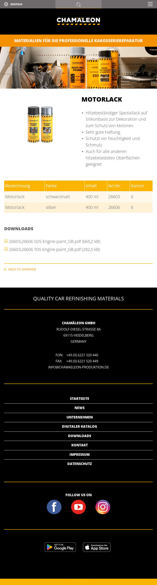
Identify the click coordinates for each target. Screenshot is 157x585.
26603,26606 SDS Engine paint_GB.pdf (54, 241)
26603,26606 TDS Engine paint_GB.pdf (54, 249)
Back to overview (22, 269)
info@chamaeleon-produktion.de (78, 367)
